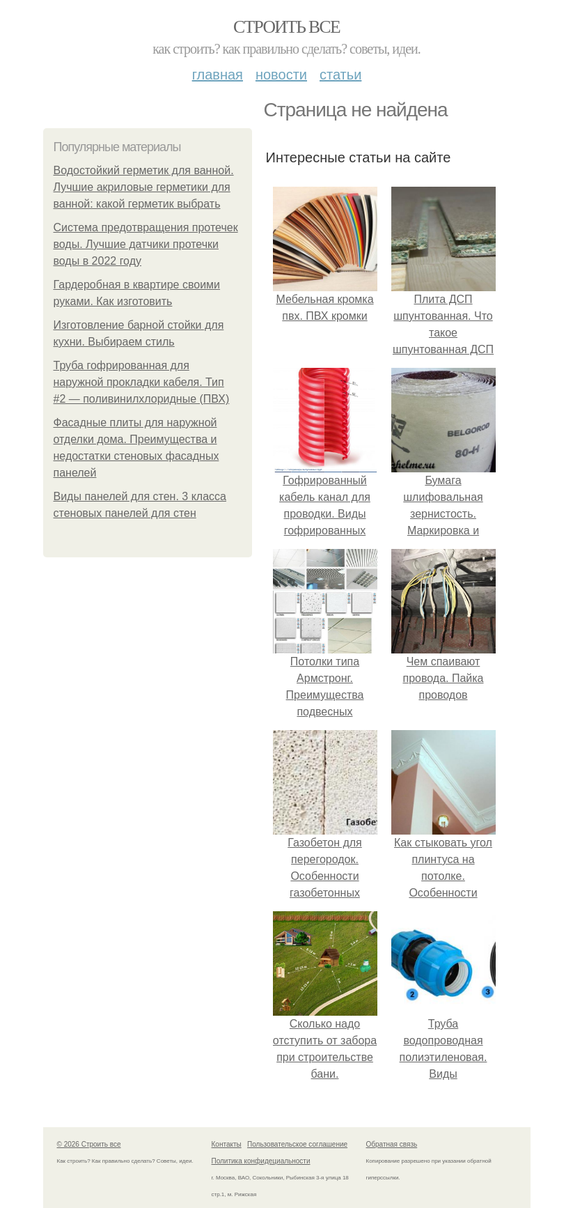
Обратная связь (392, 1144)
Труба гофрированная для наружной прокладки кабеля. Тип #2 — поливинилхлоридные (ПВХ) (142, 382)
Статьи (340, 74)
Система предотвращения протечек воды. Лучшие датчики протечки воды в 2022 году (146, 244)
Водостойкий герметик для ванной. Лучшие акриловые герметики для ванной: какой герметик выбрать (144, 187)
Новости (281, 74)
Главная (217, 74)
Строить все (286, 27)
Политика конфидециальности (261, 1161)
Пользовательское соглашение (297, 1144)
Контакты (227, 1144)
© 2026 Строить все (89, 1144)
